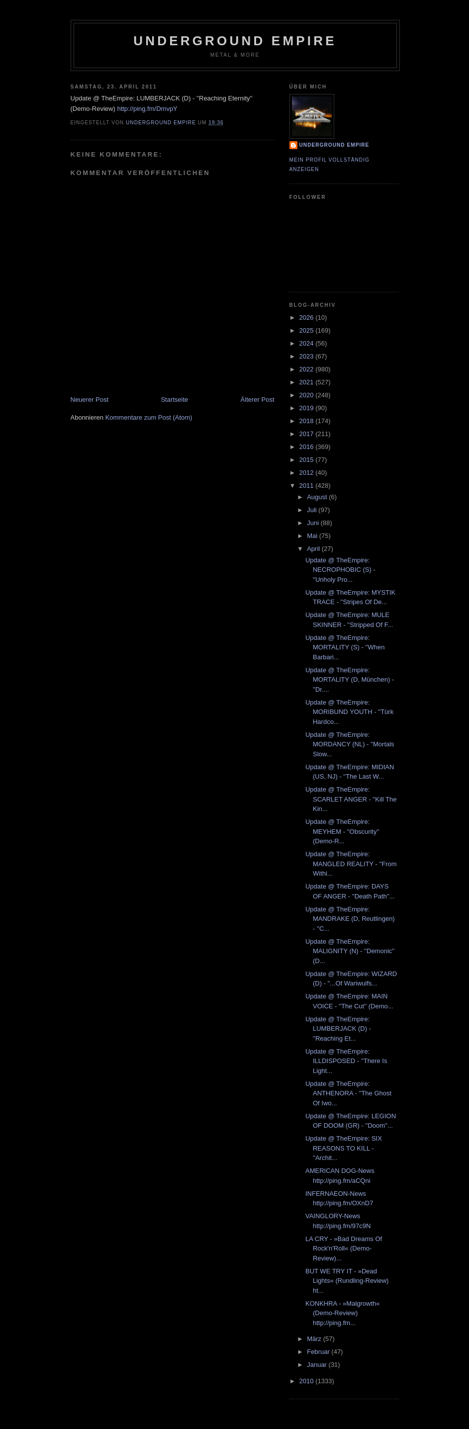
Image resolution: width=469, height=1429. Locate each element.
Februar (319, 1351)
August (318, 497)
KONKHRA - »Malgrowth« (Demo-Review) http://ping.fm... (342, 1313)
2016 (307, 446)
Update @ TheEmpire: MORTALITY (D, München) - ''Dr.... (349, 679)
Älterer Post (258, 399)
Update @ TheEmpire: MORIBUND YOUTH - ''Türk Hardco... (349, 712)
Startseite (174, 399)
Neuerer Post (90, 399)
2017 (307, 434)
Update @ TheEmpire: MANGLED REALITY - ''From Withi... (351, 863)
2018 (307, 421)
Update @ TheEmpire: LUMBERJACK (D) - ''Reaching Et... (338, 1028)
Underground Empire (235, 40)
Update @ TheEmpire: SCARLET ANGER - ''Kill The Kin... (350, 799)
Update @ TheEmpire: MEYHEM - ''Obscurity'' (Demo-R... (342, 831)
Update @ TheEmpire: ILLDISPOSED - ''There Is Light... (346, 1061)
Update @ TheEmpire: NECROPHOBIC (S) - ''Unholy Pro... (340, 569)
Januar (317, 1364)
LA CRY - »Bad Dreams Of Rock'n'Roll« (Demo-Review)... (343, 1248)
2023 (307, 356)
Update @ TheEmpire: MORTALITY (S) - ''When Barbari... (344, 647)
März (315, 1338)
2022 (307, 369)
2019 (307, 408)
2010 (307, 1381)
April (314, 548)
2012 (307, 472)
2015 (307, 459)
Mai (313, 535)
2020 (307, 395)
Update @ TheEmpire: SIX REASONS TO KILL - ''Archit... (343, 1148)
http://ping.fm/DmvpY (147, 108)
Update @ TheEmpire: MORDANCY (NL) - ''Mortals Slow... (349, 744)
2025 (307, 330)
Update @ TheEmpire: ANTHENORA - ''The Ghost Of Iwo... (348, 1093)
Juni (313, 523)
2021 (307, 382)
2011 (307, 485)
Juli (312, 510)
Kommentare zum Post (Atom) (148, 417)
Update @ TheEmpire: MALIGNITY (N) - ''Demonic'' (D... (349, 951)
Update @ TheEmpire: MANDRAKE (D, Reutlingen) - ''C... (350, 918)
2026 (307, 317)
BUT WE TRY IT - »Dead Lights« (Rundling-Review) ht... (346, 1280)
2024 (307, 343)
